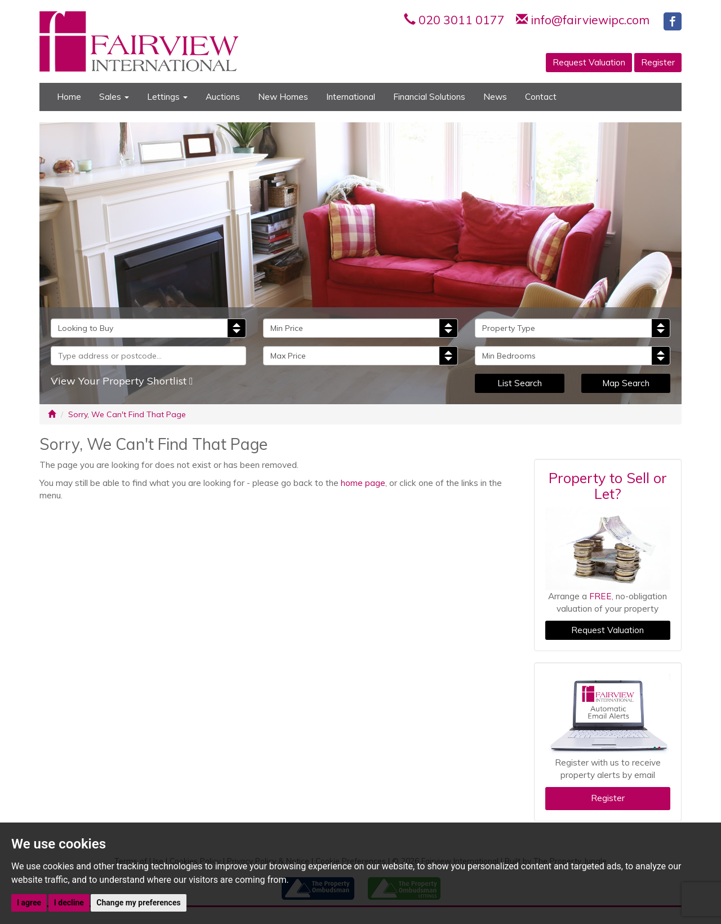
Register (658, 62)
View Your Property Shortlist (122, 380)
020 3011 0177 (462, 19)
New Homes (283, 96)
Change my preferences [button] (138, 902)
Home (69, 96)
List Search (519, 383)
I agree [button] (29, 902)
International (350, 96)
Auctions (223, 96)
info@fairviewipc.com (590, 19)
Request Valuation (589, 62)
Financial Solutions (429, 96)
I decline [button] (69, 902)
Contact (541, 96)
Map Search (625, 383)
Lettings (167, 96)
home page (363, 483)
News (495, 96)
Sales (114, 96)
